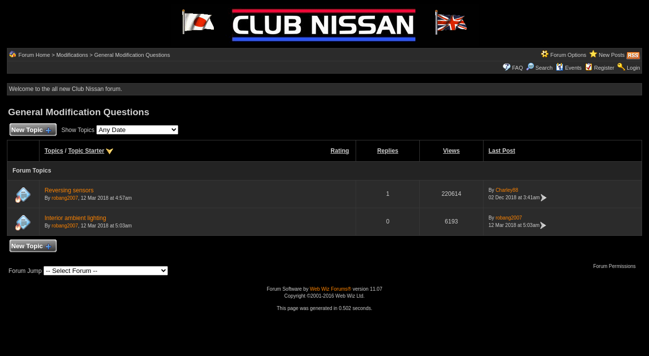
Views (451, 150)
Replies (388, 150)
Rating (339, 150)
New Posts (612, 55)
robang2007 (65, 198)
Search (539, 68)
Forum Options (568, 55)
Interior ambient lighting (75, 218)
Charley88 (506, 190)
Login (633, 68)
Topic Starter (86, 150)
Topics (53, 150)
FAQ (517, 68)
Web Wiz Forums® (330, 289)
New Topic (30, 130)
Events (569, 68)
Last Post (501, 150)
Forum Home (34, 55)
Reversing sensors (68, 190)
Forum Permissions (617, 266)
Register (604, 68)
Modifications (72, 55)
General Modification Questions (132, 55)
